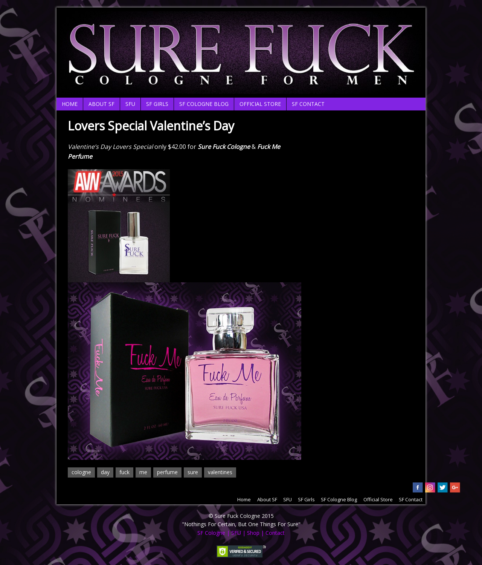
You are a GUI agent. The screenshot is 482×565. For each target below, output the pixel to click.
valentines (220, 472)
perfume (167, 472)
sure (193, 472)
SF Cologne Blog (204, 103)
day (105, 472)
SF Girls (157, 103)
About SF (101, 103)
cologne (81, 472)
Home (70, 103)
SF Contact (308, 103)
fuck (124, 472)
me (143, 472)
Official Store (260, 103)
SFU (130, 103)
